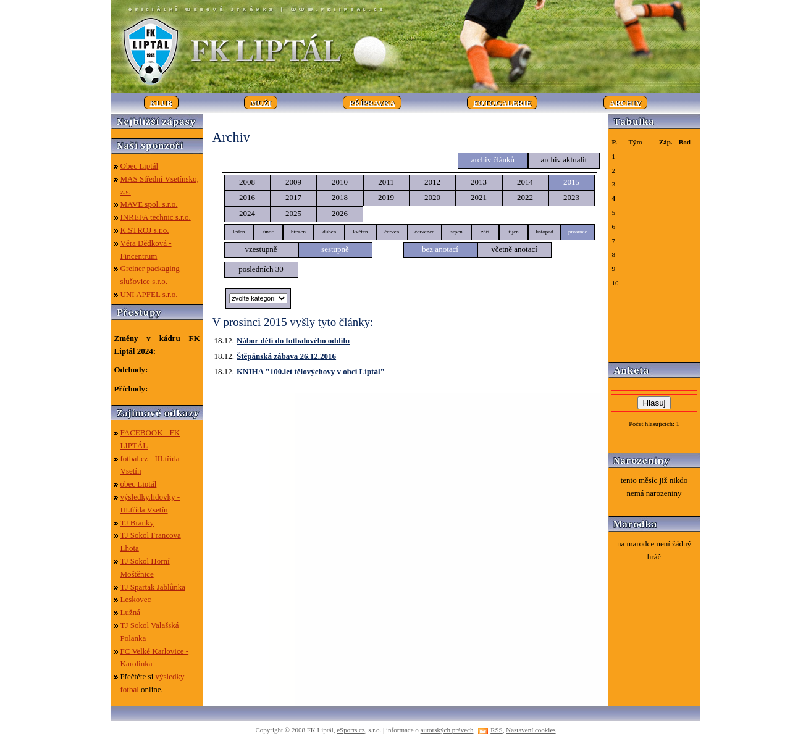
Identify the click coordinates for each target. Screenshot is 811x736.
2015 (571, 181)
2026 (340, 213)
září (485, 231)
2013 (479, 181)
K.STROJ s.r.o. (144, 230)
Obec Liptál (139, 165)
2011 (386, 181)
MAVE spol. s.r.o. (149, 204)
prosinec (577, 231)
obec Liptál (138, 483)
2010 (340, 181)
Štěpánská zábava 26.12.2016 (286, 356)
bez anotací (440, 249)
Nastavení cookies (530, 730)
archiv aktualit (564, 159)
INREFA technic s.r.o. (155, 217)
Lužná (130, 612)
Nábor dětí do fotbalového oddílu (293, 340)
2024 (247, 213)
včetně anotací (514, 249)
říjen (513, 231)
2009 (293, 181)
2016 (247, 197)
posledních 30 (261, 269)
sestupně (335, 249)
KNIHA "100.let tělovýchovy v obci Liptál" (311, 371)
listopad (544, 231)
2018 (340, 197)
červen (391, 231)
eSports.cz (351, 730)
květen (360, 231)
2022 (525, 197)
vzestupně (261, 249)
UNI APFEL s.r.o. (149, 294)
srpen (456, 231)
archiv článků (493, 159)
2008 (247, 181)
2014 (525, 181)
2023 (571, 197)
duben (329, 231)
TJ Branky (137, 522)
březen (298, 231)
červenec (424, 231)
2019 (386, 197)
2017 (293, 197)
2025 (293, 213)
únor (268, 231)
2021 (479, 197)
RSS (496, 730)
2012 (432, 181)
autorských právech (447, 730)
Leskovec (135, 599)
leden (239, 231)
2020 (432, 197)
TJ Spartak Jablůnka (152, 587)
